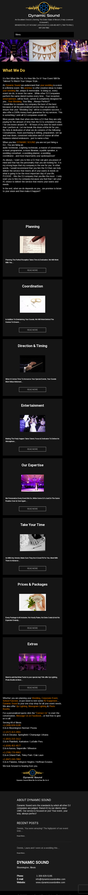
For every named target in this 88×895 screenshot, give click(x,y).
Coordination (32, 286)
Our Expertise (32, 465)
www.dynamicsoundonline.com (50, 882)
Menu (18, 34)
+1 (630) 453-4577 (12, 745)
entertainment (9, 99)
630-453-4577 (55, 25)
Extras (32, 644)
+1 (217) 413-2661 (12, 732)
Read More (32, 270)
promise (28, 88)
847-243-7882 (44, 28)
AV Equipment (50, 701)
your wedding (46, 85)
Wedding (36, 698)
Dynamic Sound (13, 85)
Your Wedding (14, 101)
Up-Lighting (21, 706)
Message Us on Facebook (28, 716)
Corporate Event (50, 698)
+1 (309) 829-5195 (12, 725)
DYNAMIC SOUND (26, 142)
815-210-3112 (43, 25)
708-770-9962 (67, 25)
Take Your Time (32, 525)
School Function (10, 701)
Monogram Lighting (37, 706)
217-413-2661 (32, 25)
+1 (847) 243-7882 (12, 759)
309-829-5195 (20, 25)
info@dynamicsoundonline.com (50, 879)
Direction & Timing (32, 346)
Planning (33, 227)
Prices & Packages (33, 584)
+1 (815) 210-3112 (12, 739)
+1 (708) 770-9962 (12, 752)
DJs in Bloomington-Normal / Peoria (20, 728)
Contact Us (41, 713)
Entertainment (32, 405)
